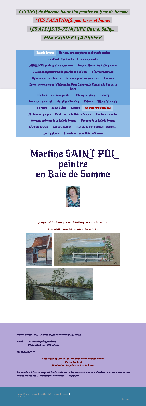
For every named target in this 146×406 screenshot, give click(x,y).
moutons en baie (61, 127)
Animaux (108, 78)
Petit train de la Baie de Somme (73, 114)
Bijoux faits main (107, 101)
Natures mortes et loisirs (46, 78)
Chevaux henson (38, 127)
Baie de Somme (45, 52)
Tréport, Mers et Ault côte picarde (97, 65)
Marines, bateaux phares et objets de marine (84, 52)
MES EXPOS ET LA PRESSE (72, 37)
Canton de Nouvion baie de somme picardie (73, 59)
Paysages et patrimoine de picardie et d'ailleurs (60, 72)
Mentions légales (22, 394)
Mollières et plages (40, 114)
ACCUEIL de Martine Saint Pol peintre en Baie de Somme (73, 11)
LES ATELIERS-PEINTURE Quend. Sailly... (72, 29)
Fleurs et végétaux (102, 72)
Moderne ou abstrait (41, 101)
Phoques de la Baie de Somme (98, 120)
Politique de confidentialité (41, 394)
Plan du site (20, 396)
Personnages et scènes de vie (82, 78)
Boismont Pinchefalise (97, 108)
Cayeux (75, 108)
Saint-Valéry (58, 108)
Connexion (126, 399)
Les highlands (51, 133)
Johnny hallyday (85, 95)
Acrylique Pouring (68, 101)
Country (104, 95)
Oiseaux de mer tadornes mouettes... (96, 127)
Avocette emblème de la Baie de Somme (53, 120)
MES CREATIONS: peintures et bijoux (72, 20)
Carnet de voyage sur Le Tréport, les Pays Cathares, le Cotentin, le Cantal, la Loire (73, 86)
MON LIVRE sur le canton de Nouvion (51, 65)
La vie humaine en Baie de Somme (83, 133)
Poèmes (88, 101)
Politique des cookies (61, 394)
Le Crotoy (41, 108)
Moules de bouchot (107, 114)
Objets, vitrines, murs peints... (54, 95)
